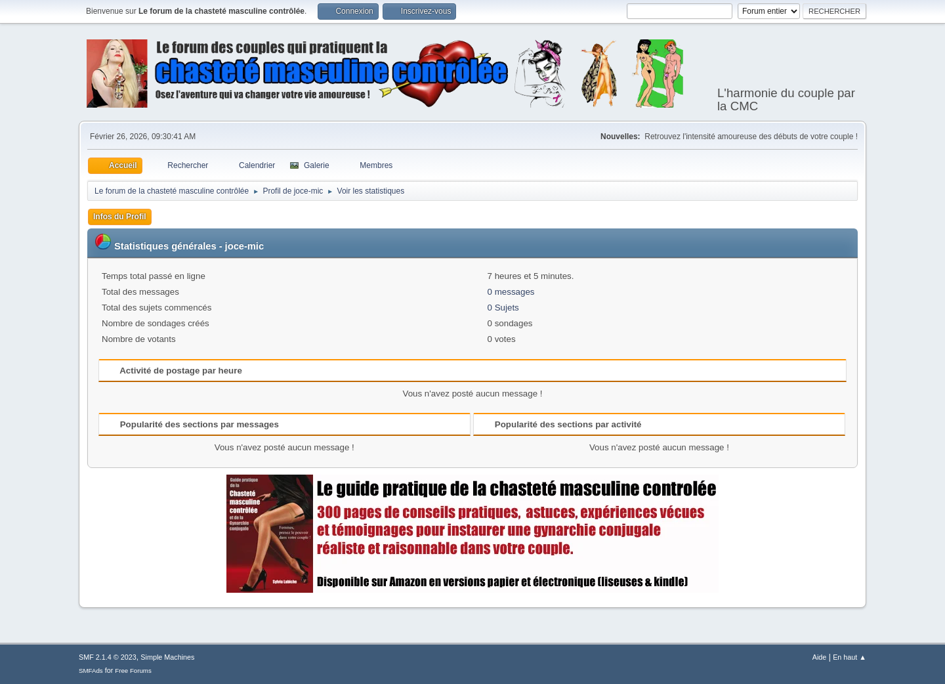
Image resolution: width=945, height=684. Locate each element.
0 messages (511, 292)
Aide (819, 657)
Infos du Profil (119, 216)
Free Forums (133, 670)
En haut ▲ (849, 657)
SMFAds (91, 670)
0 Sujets (503, 307)
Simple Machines (167, 657)
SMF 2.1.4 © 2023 (107, 657)
